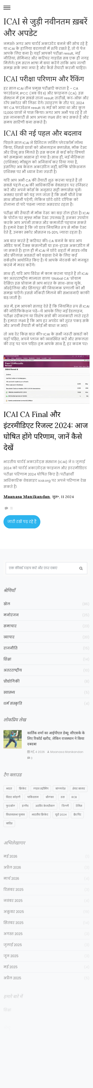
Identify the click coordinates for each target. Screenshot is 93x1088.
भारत (9, 796)
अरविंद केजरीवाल (45, 813)
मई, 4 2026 (36, 759)
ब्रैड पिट (77, 822)
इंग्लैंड (25, 813)
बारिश (9, 831)
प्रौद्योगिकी (46, 687)
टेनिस (79, 813)
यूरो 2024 (60, 822)
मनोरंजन (46, 621)
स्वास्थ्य (46, 698)
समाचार (46, 632)
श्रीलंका (49, 805)
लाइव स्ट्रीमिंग (40, 796)
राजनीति (46, 654)
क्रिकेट (22, 796)
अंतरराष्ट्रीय (46, 676)
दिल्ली (65, 813)
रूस (63, 805)
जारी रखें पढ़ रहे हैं (21, 524)
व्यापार (46, 643)
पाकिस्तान (33, 805)
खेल (46, 610)
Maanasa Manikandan (26, 498)
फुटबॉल (10, 813)
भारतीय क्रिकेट (40, 822)
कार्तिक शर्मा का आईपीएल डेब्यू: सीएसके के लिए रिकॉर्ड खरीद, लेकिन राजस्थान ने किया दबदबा (56, 745)
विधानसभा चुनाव (15, 822)
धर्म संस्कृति (46, 710)
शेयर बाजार (78, 796)
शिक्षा (46, 665)
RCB (74, 805)
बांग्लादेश (60, 796)
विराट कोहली (13, 805)
